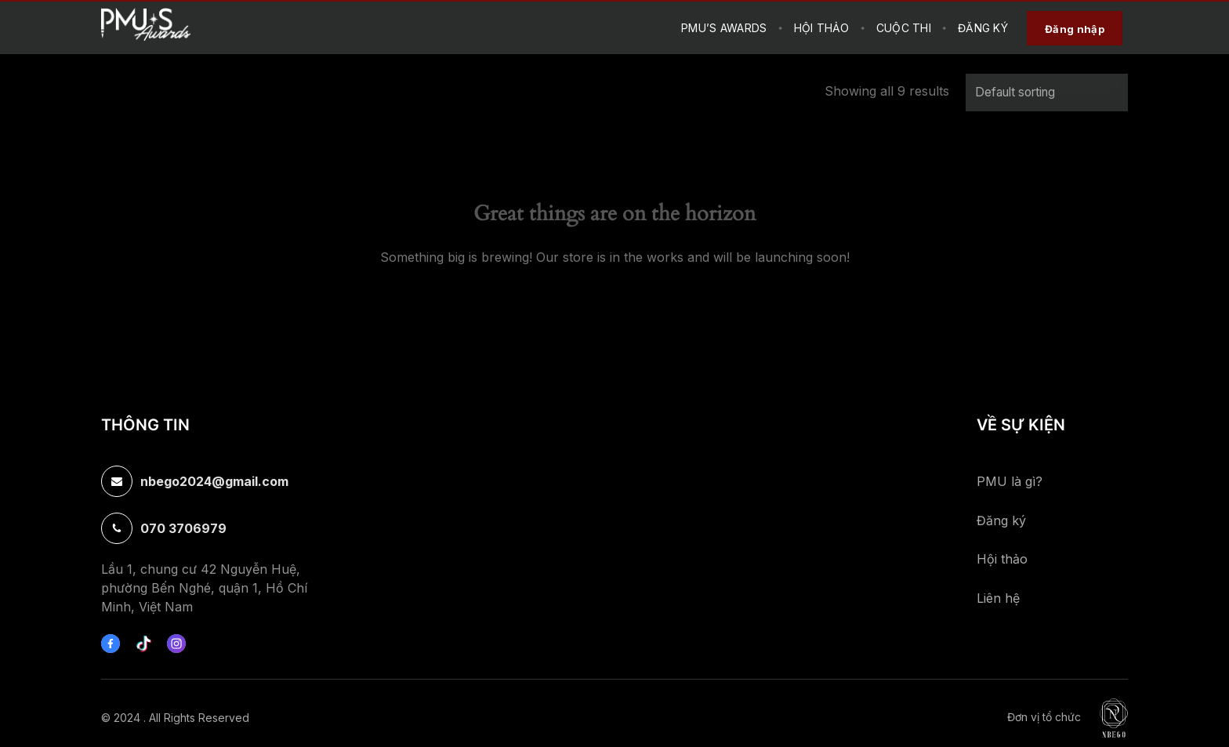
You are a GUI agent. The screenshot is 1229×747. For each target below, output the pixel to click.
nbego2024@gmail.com (214, 481)
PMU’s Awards (724, 27)
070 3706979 (183, 528)
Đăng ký (1001, 520)
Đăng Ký (983, 27)
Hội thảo (1002, 559)
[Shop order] (1047, 92)
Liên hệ (998, 598)
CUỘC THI (903, 27)
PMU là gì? (1009, 481)
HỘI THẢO (822, 27)
